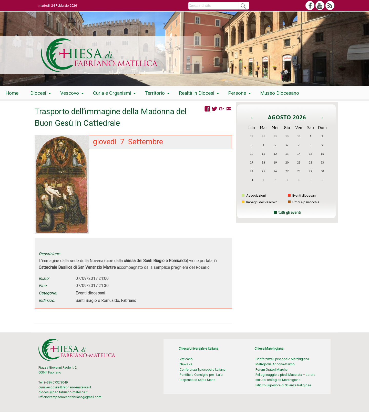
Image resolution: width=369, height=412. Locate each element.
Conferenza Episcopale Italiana (202, 369)
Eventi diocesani (302, 195)
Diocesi (38, 93)
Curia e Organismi (112, 93)
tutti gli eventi (289, 212)
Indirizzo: (47, 300)
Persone (237, 93)
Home (11, 93)
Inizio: (44, 278)
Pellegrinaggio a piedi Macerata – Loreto (285, 375)
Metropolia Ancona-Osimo (275, 364)
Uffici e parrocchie (303, 202)
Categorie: (48, 293)
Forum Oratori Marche (271, 369)
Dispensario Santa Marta (198, 380)
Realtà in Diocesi (196, 93)
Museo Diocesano (279, 93)
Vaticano (186, 359)
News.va (186, 364)
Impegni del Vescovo (260, 202)
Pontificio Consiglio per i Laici (201, 375)
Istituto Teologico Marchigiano (278, 380)
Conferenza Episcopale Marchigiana (282, 359)
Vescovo (69, 93)
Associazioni (254, 195)
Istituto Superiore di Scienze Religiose (283, 385)
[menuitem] (12, 93)
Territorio (155, 93)
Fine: (43, 285)
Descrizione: (50, 253)
